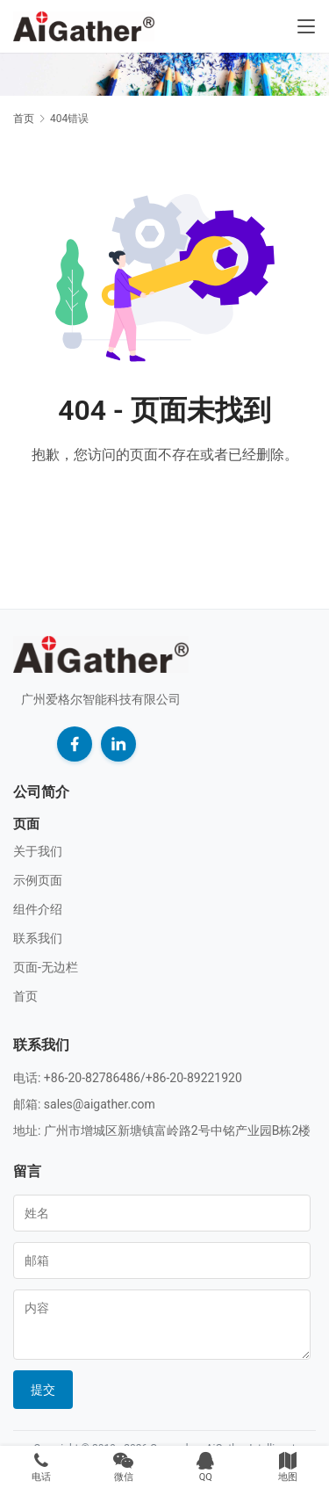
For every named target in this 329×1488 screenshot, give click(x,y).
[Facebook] (74, 744)
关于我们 (37, 851)
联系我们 (37, 938)
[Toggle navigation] (306, 26)
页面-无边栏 (45, 967)
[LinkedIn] (118, 744)
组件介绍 (37, 909)
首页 (23, 118)
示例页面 (37, 880)
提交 (43, 1390)
